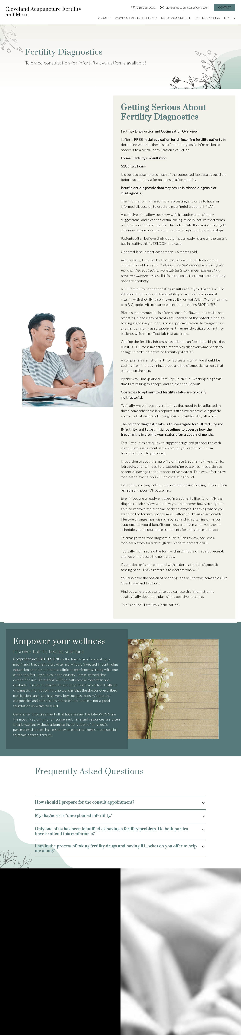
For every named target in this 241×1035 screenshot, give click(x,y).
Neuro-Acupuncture (176, 17)
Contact (224, 7)
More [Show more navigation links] (229, 17)
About (103, 17)
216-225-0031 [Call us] (143, 7)
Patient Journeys (207, 17)
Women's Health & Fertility (134, 17)
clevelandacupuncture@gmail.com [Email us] (184, 7)
